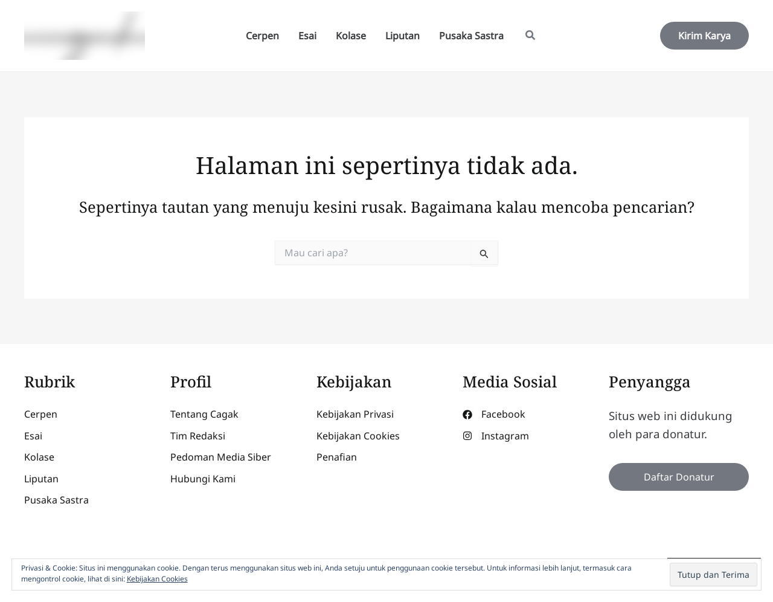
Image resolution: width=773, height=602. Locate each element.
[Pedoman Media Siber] (220, 457)
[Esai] (33, 436)
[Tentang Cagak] (204, 414)
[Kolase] (39, 457)
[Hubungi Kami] (203, 479)
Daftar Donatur (679, 477)
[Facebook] (494, 414)
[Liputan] (41, 479)
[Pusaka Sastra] (56, 500)
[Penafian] (336, 457)
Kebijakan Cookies (157, 579)
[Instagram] (496, 436)
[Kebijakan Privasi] (355, 414)
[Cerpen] (40, 414)
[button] (530, 36)
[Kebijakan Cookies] (358, 436)
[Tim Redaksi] (197, 436)
